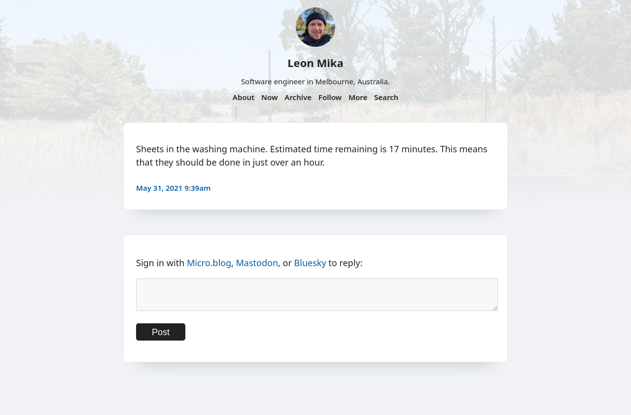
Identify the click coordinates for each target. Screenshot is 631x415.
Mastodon (257, 263)
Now (269, 97)
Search (386, 97)
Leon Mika (315, 62)
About (243, 97)
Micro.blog (209, 263)
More (358, 97)
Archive (298, 97)
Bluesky (310, 263)
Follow (330, 97)
